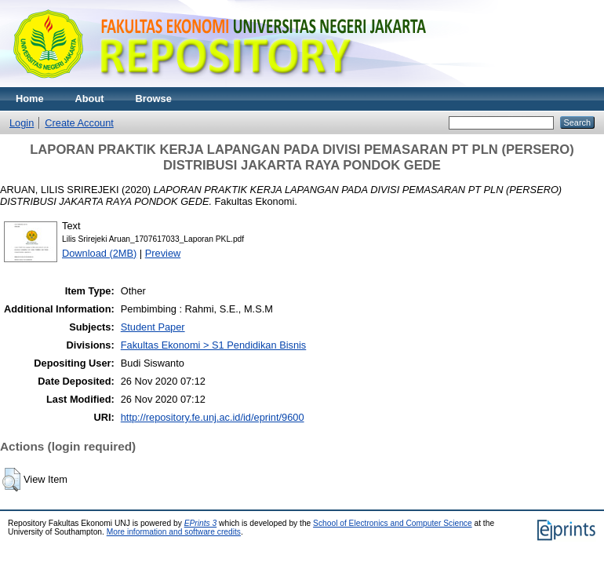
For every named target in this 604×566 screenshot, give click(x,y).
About (89, 98)
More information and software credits (174, 532)
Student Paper (153, 327)
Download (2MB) (99, 253)
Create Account (79, 123)
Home (30, 98)
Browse (154, 98)
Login (21, 123)
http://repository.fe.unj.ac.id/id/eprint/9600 (212, 417)
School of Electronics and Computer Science (392, 523)
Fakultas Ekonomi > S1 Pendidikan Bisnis (214, 345)
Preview (163, 253)
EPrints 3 (200, 523)
